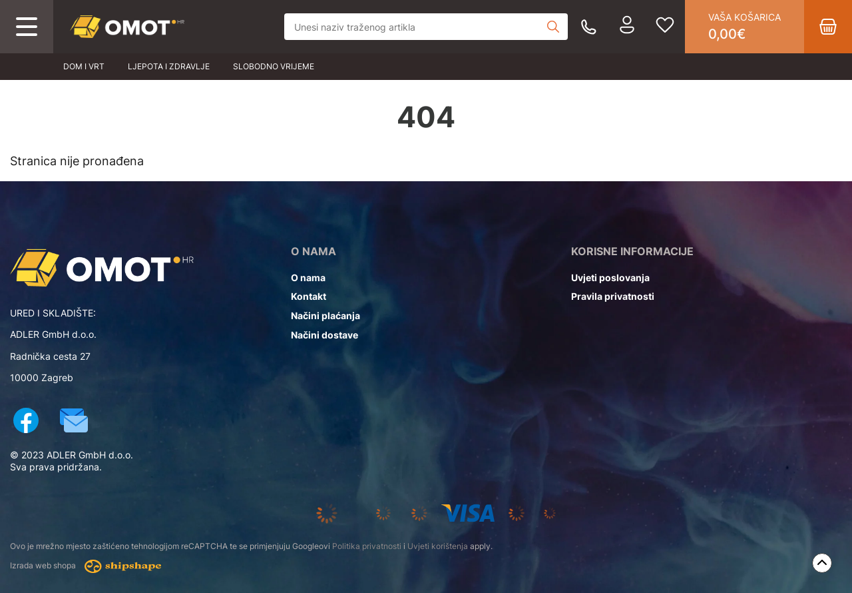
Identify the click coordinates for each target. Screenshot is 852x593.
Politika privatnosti (366, 546)
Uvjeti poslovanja (610, 277)
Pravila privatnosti (612, 296)
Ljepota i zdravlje (169, 66)
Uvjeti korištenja (437, 546)
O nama (308, 277)
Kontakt (308, 296)
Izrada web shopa (85, 566)
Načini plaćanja (325, 315)
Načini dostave (324, 334)
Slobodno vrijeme (273, 66)
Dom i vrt (84, 66)
